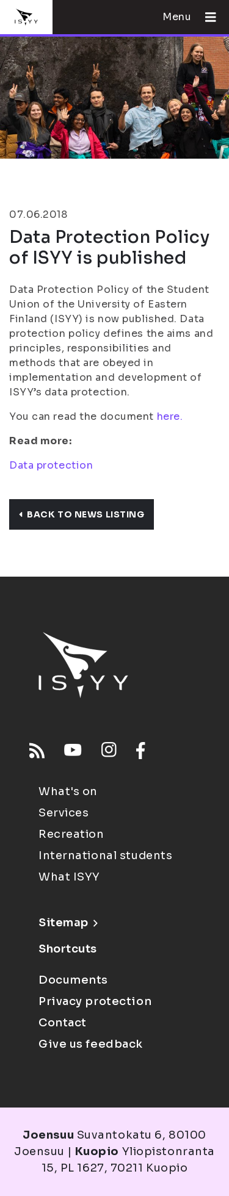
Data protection (51, 465)
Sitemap (68, 922)
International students (105, 855)
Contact (62, 1022)
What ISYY (69, 877)
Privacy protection (94, 1001)
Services (63, 813)
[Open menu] (206, 17)
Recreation (71, 834)
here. (170, 416)
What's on (68, 791)
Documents (73, 980)
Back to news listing (81, 514)
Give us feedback (90, 1044)
